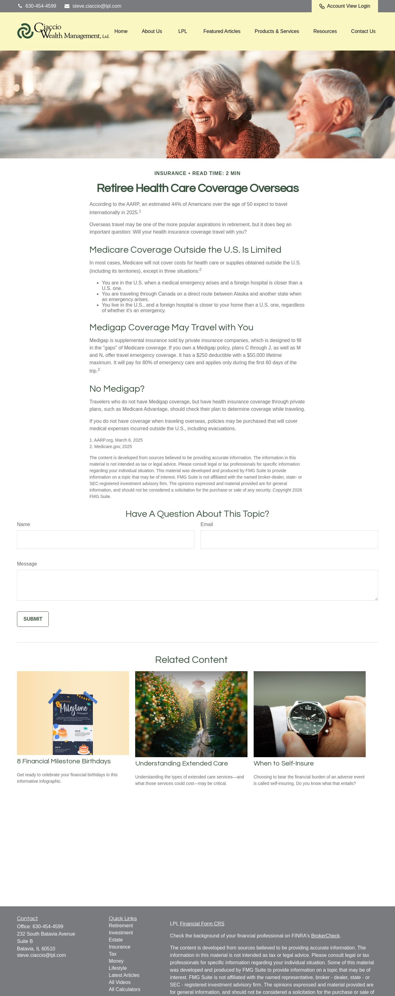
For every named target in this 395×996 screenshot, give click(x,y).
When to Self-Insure (284, 763)
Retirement (121, 925)
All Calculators (124, 989)
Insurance (120, 946)
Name (23, 524)
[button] (121, 31)
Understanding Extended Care (181, 763)
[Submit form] (33, 619)
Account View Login (344, 6)
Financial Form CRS (202, 923)
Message (27, 563)
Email (207, 524)
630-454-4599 (36, 6)
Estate (116, 939)
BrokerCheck (325, 935)
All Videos (120, 982)
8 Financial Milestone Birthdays (64, 761)
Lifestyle (118, 968)
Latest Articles (124, 975)
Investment (121, 932)
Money (116, 961)
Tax (113, 954)
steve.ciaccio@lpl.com (92, 6)
